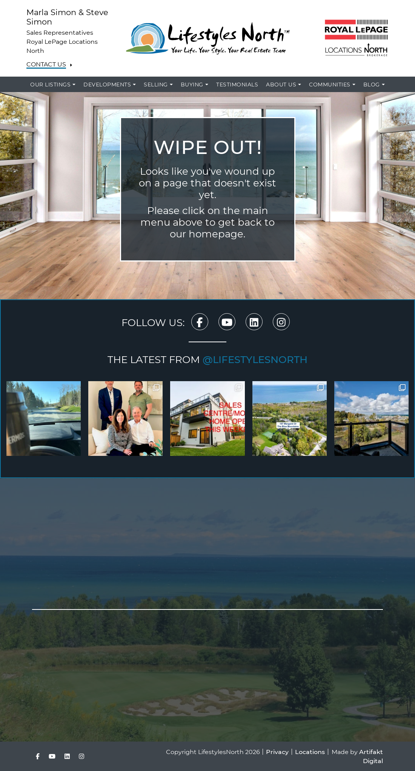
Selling (156, 84)
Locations (310, 752)
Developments (107, 84)
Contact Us (46, 64)
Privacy (277, 752)
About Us (281, 84)
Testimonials (237, 84)
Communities (329, 84)
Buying (192, 84)
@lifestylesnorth (255, 359)
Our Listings (50, 84)
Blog (371, 84)
